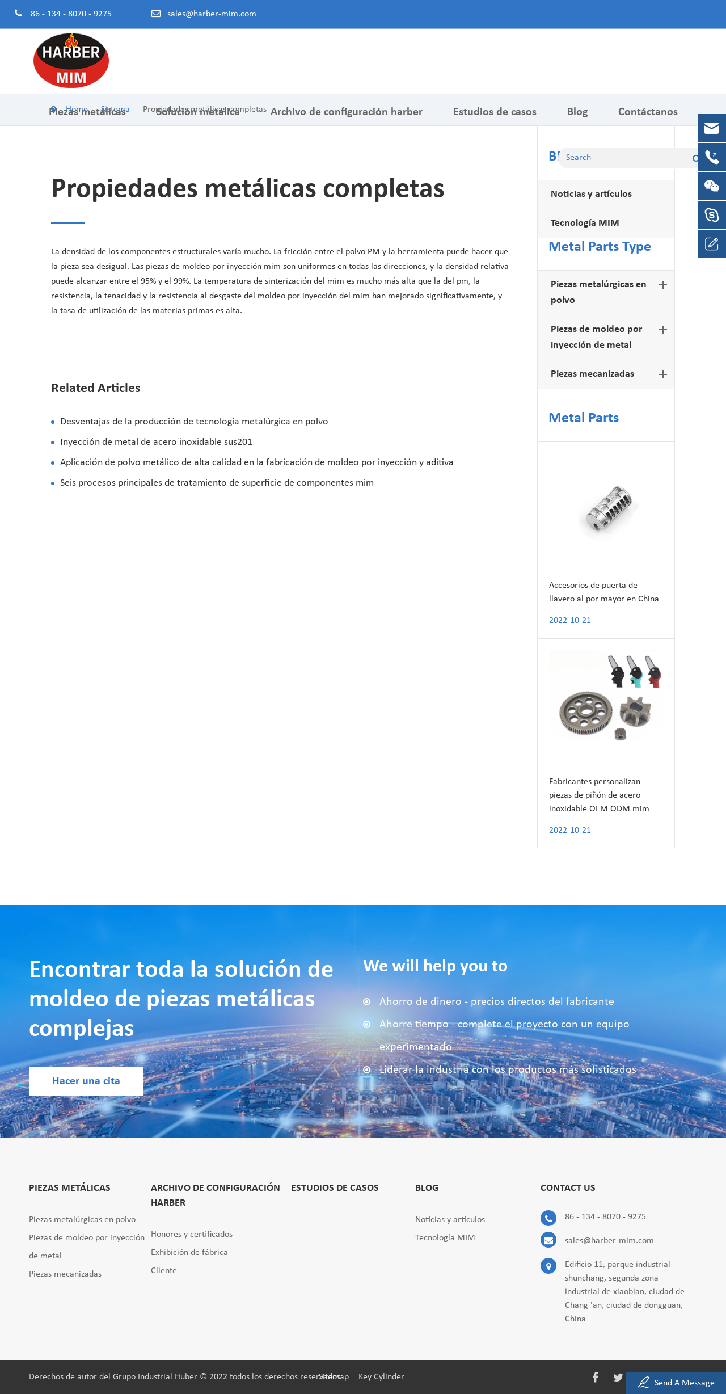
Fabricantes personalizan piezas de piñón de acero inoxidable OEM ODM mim (599, 795)
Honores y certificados (192, 1234)
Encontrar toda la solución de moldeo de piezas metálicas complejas (181, 1000)
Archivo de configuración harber (347, 121)
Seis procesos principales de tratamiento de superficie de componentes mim (217, 483)
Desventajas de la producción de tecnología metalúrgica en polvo (194, 421)
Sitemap (334, 1377)
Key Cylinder (381, 1377)
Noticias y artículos (591, 194)
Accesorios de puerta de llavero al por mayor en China (604, 592)
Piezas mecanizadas (611, 374)
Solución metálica (198, 121)
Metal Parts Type (599, 247)
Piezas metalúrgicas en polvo (611, 291)
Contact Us (568, 1188)
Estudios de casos (495, 121)
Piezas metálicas (87, 121)
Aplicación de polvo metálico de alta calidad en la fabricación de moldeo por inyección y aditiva (257, 462)
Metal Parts (583, 418)
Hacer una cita (86, 1081)
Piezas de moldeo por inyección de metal (611, 336)
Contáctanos (648, 121)
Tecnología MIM (585, 223)
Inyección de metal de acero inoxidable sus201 (156, 442)
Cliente (164, 1270)
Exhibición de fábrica (189, 1252)
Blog (577, 121)
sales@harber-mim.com (211, 14)
